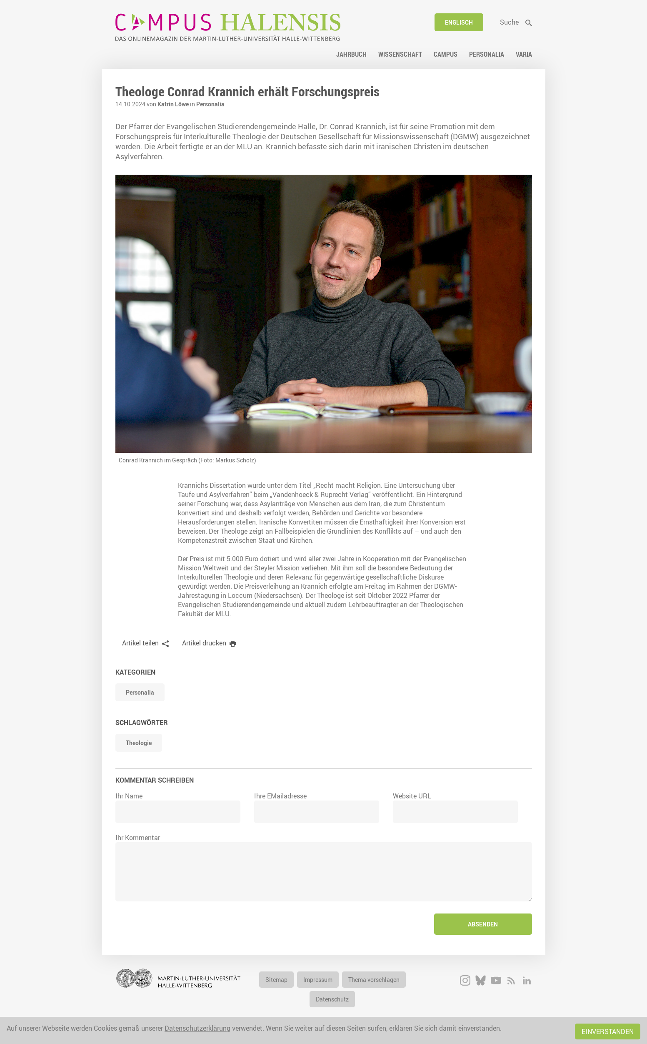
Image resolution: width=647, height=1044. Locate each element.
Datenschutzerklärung (197, 1028)
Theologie (139, 743)
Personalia (210, 104)
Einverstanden (608, 1031)
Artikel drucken (204, 642)
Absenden (483, 924)
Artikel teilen (140, 642)
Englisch (459, 22)
